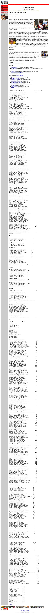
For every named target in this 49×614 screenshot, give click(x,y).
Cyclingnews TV (10, 4)
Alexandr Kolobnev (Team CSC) (16, 66)
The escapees (13, 85)
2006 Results (2, 10)
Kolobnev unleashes (14, 84)
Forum (47, 4)
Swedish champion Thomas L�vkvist (17, 72)
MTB (24, 4)
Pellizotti (12, 87)
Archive (24, 610)
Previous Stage (32, 10)
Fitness (39, 4)
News (14, 4)
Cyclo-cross (29, 4)
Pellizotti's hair (13, 71)
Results (14, 10)
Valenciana (26, 21)
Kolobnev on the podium (15, 73)
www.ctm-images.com (19, 75)
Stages (2, 6)
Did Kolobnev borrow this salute (16, 77)
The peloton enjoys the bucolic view (16, 82)
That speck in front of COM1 (15, 79)
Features (19, 4)
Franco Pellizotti (13, 83)
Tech (16, 4)
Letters (42, 4)
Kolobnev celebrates (14, 67)
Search (45, 4)
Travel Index (27, 610)
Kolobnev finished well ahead (15, 78)
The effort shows (13, 68)
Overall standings (18, 10)
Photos (36, 4)
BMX (26, 4)
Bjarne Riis (13, 80)
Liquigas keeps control (14, 86)
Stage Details (23, 10)
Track (33, 4)
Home (1, 5)
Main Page (10, 10)
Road (22, 4)
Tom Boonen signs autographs (15, 81)
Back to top (10, 604)
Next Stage (37, 10)
